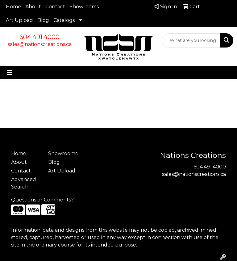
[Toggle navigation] (9, 72)
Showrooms (84, 7)
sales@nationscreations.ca (40, 44)
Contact (55, 7)
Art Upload (19, 20)
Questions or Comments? (42, 200)
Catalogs (64, 20)
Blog (43, 20)
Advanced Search (23, 183)
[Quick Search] (191, 40)
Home (13, 7)
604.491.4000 (39, 37)
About (33, 7)
